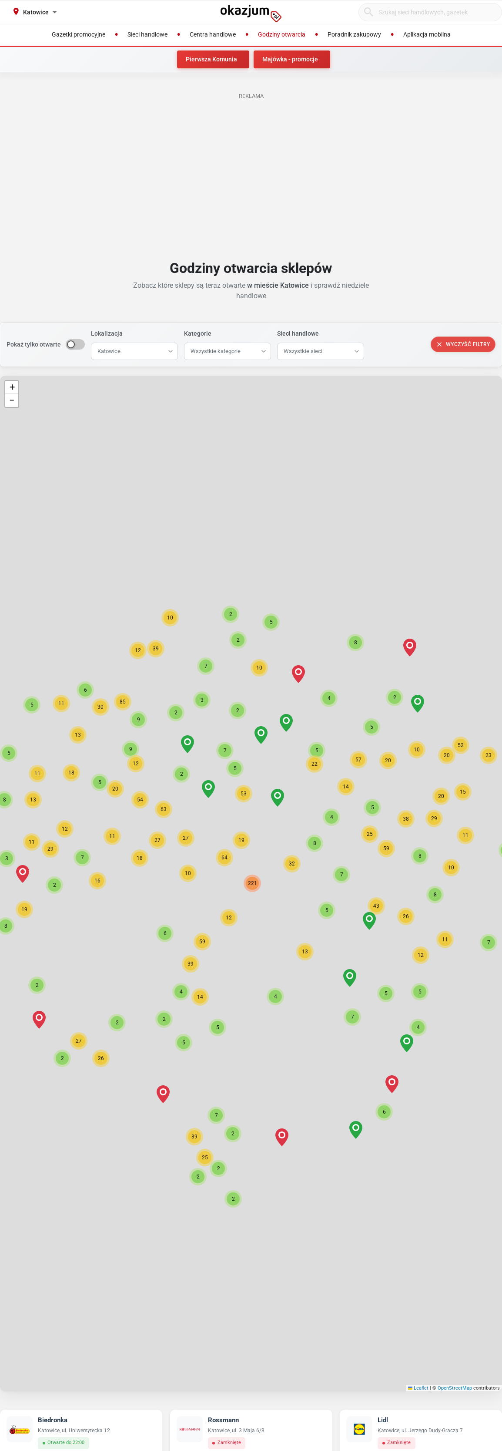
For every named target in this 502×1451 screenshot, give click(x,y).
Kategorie (197, 333)
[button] (229, 917)
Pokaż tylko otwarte (34, 344)
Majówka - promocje (290, 59)
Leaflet (418, 1388)
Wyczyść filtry (463, 344)
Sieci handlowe (298, 333)
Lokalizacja (107, 333)
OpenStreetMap (455, 1388)
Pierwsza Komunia (211, 59)
